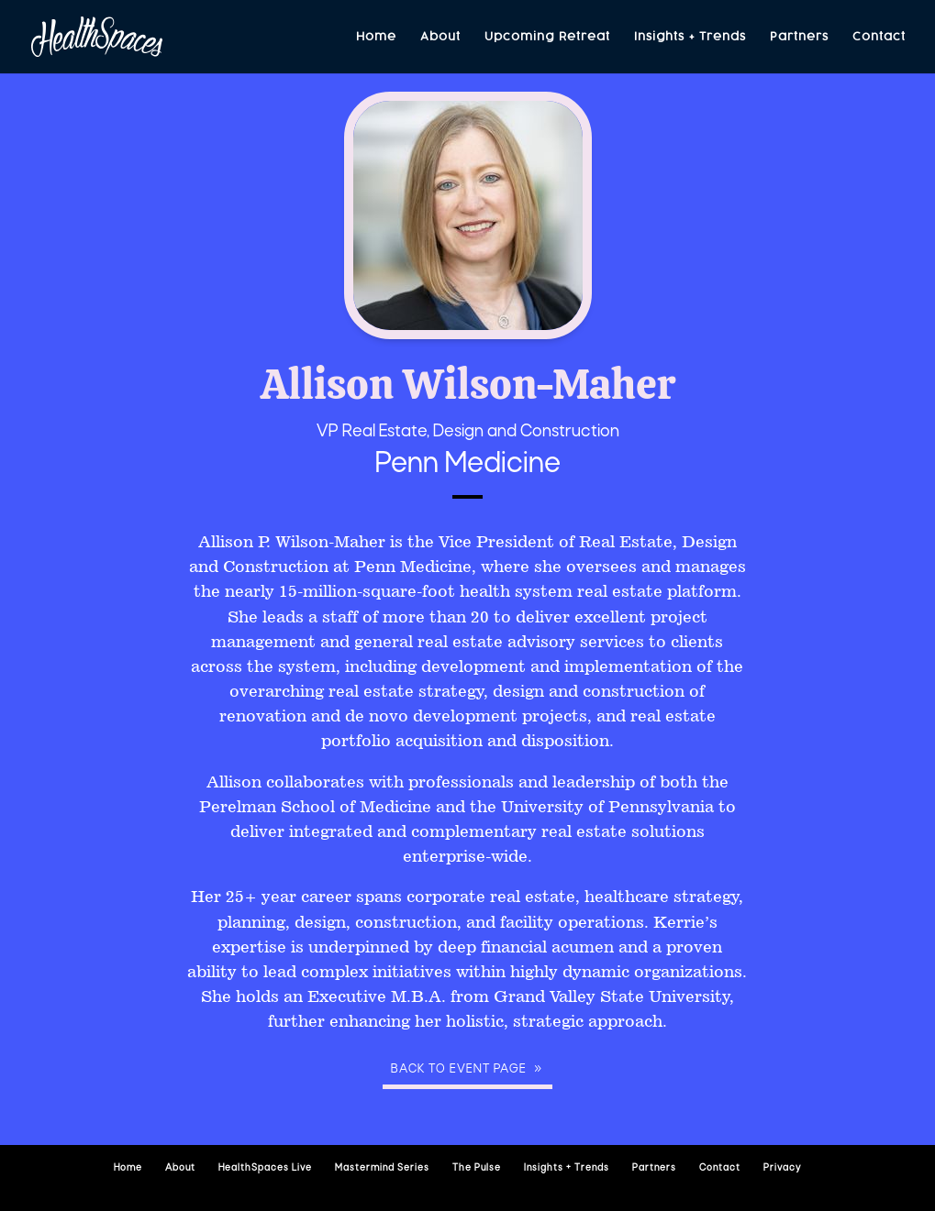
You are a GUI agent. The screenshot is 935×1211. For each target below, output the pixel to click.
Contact (879, 37)
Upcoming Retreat (547, 37)
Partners (799, 37)
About (440, 37)
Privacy (782, 1168)
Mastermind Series (382, 1168)
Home (376, 37)
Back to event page (459, 1069)
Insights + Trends (690, 37)
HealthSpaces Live (265, 1168)
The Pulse (476, 1168)
